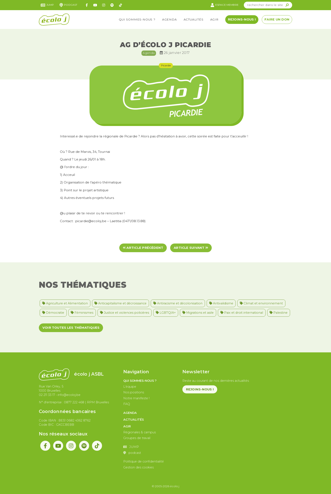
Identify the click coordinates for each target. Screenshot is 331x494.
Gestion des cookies (138, 467)
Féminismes (82, 313)
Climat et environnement (261, 303)
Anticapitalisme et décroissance (120, 303)
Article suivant (191, 248)
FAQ (126, 404)
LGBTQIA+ (166, 313)
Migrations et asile (198, 313)
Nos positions (133, 392)
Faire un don (277, 19)
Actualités (193, 19)
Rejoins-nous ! (242, 19)
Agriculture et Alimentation (65, 303)
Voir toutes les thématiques (70, 328)
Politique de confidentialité (143, 461)
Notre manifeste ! (136, 398)
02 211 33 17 (47, 395)
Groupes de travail (136, 438)
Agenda (169, 19)
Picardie (166, 65)
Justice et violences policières (124, 313)
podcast (68, 5)
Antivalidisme (221, 303)
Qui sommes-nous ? (137, 19)
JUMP (47, 5)
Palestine (279, 313)
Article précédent (143, 248)
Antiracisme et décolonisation (177, 303)
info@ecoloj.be (69, 395)
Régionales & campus (139, 432)
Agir (214, 19)
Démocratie (53, 313)
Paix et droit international (241, 313)
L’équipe (129, 387)
